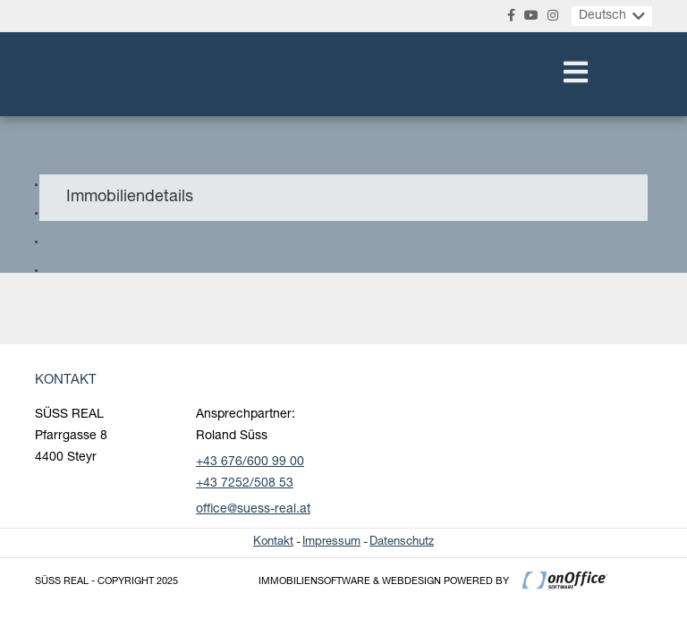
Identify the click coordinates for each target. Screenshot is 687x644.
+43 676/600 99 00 (250, 462)
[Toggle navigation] (575, 74)
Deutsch (602, 16)
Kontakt (273, 542)
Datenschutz (401, 542)
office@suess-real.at (253, 510)
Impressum (331, 542)
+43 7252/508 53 (244, 484)
